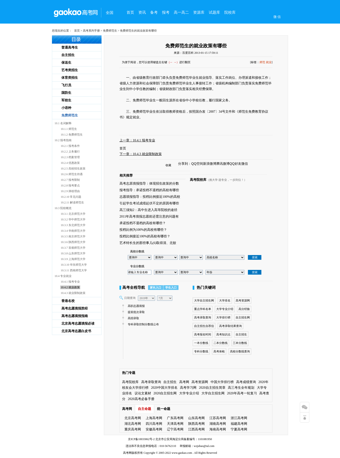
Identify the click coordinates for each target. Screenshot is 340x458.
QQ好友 (235, 163)
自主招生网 (243, 317)
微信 (244, 163)
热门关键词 (206, 287)
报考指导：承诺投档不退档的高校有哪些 (149, 190)
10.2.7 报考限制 (70, 180)
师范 (262, 62)
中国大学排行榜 (222, 382)
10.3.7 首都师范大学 (73, 247)
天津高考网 (175, 423)
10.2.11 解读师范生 (72, 202)
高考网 (184, 382)
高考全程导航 (133, 287)
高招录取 (133, 318)
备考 (154, 12)
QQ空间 (197, 163)
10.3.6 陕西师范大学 (73, 242)
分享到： (184, 163)
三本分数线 (240, 343)
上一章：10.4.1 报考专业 (137, 140)
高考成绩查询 (246, 382)
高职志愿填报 (136, 306)
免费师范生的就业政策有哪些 (196, 45)
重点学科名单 (202, 309)
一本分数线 (201, 343)
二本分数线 (220, 343)
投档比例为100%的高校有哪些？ (143, 229)
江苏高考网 (217, 418)
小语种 (66, 108)
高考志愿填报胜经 (74, 308)
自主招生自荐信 (204, 326)
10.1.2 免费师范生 (72, 134)
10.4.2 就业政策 (70, 287)
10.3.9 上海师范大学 (73, 259)
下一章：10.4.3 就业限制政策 (140, 154)
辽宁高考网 (175, 429)
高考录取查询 (202, 317)
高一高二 (181, 12)
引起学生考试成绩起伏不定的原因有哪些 (149, 203)
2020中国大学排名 (164, 387)
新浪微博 (209, 163)
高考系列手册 (91, 30)
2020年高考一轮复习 (242, 393)
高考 (126, 452)
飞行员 (66, 85)
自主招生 (68, 55)
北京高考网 (132, 418)
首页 (130, 12)
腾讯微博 (223, 163)
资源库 (198, 12)
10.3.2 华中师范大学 (73, 219)
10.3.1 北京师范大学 (73, 213)
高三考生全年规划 (241, 387)
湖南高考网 (217, 423)
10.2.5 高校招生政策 (73, 168)
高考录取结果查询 (230, 326)
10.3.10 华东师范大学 (74, 264)
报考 (166, 12)
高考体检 (219, 351)
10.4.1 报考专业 (70, 281)
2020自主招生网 (165, 393)
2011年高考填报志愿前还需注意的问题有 (149, 216)
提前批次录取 (136, 312)
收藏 (168, 165)
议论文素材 (143, 393)
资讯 (142, 12)
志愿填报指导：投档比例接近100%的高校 (149, 196)
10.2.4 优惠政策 (70, 163)
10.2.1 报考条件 (70, 146)
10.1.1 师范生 (69, 129)
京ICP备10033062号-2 (141, 439)
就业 (269, 62)
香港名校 (68, 301)
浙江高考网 (239, 418)
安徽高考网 (154, 429)
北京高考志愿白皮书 (76, 331)
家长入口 (155, 287)
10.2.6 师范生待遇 (72, 174)
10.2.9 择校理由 (70, 191)
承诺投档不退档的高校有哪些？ (142, 223)
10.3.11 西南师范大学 (74, 270)
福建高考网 (239, 423)
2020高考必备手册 (141, 399)
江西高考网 (196, 429)
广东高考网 (175, 418)
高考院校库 (198, 180)
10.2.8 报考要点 (70, 185)
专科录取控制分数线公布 (143, 324)
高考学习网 (188, 387)
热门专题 (128, 373)
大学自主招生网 (204, 300)
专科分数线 (201, 351)
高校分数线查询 (240, 351)
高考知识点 (223, 334)
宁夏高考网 (239, 429)
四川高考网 (154, 423)
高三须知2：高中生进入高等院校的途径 (148, 210)
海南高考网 (217, 429)
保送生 (66, 62)
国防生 (66, 93)
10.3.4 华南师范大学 (73, 230)
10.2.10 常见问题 (71, 196)
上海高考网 (154, 418)
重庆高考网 (132, 429)
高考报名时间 (202, 334)
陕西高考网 (196, 423)
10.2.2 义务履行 (70, 151)
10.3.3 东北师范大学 (73, 225)
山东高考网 (196, 418)
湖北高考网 (132, 423)
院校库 (230, 12)
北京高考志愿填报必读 (77, 323)
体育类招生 (69, 77)
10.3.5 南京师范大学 (73, 236)
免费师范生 (110, 30)
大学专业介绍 (224, 309)
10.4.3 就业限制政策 (73, 293)
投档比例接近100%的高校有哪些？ (144, 236)
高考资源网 (243, 300)
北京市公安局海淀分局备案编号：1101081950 (183, 439)
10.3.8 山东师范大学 (73, 253)
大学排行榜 (223, 317)
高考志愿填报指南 (74, 316)
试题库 (214, 12)
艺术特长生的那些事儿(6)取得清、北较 (147, 243)
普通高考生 (69, 47)
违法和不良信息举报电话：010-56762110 (151, 446)
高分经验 (244, 309)
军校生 (66, 100)
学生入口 (171, 287)
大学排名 (224, 300)
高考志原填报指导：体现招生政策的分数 (149, 183)
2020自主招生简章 (212, 387)
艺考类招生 (69, 70)
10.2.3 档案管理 (70, 157)
